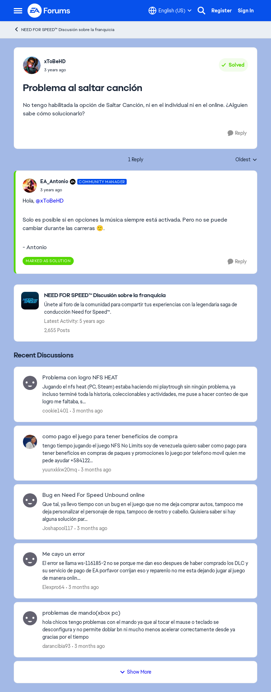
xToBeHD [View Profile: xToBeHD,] (55, 61)
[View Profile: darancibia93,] (30, 618)
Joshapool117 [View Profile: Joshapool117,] (57, 528)
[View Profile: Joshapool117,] (30, 500)
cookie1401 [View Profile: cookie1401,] (55, 411)
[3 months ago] (86, 411)
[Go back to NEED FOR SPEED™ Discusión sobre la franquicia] (147, 295)
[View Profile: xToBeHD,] (32, 65)
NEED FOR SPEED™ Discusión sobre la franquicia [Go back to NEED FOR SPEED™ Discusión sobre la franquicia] (64, 29)
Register (221, 10)
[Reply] (237, 133)
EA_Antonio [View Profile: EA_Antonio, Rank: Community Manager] (54, 181)
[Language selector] (170, 11)
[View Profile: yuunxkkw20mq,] (30, 442)
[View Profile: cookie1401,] (30, 383)
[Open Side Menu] (18, 10)
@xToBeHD (50, 200)
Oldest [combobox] (246, 159)
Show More (135, 672)
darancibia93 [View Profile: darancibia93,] (56, 646)
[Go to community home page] (49, 11)
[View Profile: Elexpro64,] (30, 559)
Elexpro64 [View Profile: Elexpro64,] (53, 587)
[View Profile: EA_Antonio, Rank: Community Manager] (30, 186)
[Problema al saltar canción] (83, 190)
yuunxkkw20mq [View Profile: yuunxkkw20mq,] (59, 469)
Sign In (246, 10)
